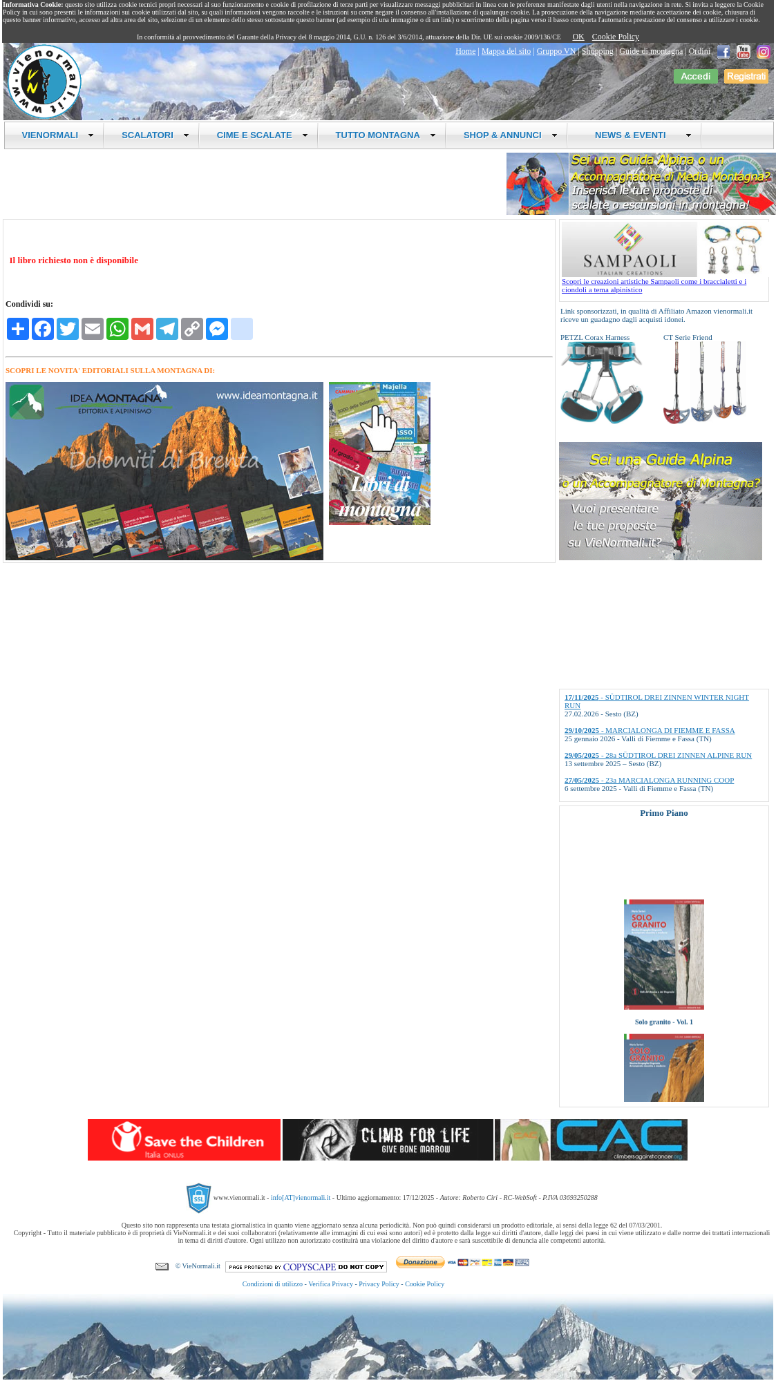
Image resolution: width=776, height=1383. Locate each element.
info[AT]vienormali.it (300, 1197)
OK (578, 36)
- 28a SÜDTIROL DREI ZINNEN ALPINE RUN (658, 755)
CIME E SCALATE (262, 135)
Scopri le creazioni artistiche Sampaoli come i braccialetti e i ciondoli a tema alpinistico (665, 282)
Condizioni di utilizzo (273, 1284)
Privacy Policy (379, 1284)
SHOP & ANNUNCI (511, 135)
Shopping (598, 51)
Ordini (699, 51)
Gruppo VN (556, 51)
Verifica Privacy (330, 1284)
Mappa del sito (506, 51)
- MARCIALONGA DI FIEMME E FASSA (650, 730)
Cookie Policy (615, 36)
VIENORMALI (58, 135)
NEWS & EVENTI (638, 135)
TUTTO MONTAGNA (386, 135)
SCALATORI (155, 135)
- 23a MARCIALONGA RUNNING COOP (649, 780)
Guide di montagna (651, 51)
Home (465, 51)
